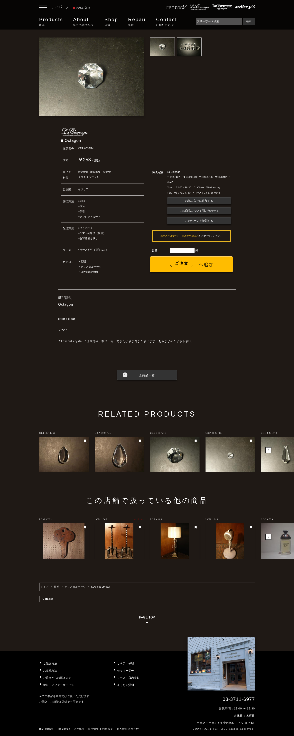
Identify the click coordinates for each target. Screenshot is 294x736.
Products (51, 22)
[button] (268, 450)
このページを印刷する (199, 220)
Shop (111, 22)
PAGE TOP (147, 628)
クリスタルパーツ (91, 266)
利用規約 (107, 728)
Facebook (63, 728)
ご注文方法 (50, 663)
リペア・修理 (125, 663)
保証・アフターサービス (58, 685)
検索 (248, 21)
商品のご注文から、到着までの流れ (179, 236)
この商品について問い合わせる (199, 210)
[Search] (219, 21)
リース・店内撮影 (128, 677)
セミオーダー (125, 670)
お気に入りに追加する (199, 200)
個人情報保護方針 (128, 728)
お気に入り (81, 7)
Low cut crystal (89, 271)
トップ (45, 586)
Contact (166, 22)
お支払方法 (50, 670)
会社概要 (79, 728)
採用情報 (93, 728)
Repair (137, 22)
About (83, 22)
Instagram (46, 728)
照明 (83, 261)
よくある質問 (125, 685)
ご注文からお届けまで (57, 677)
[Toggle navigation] (43, 8)
